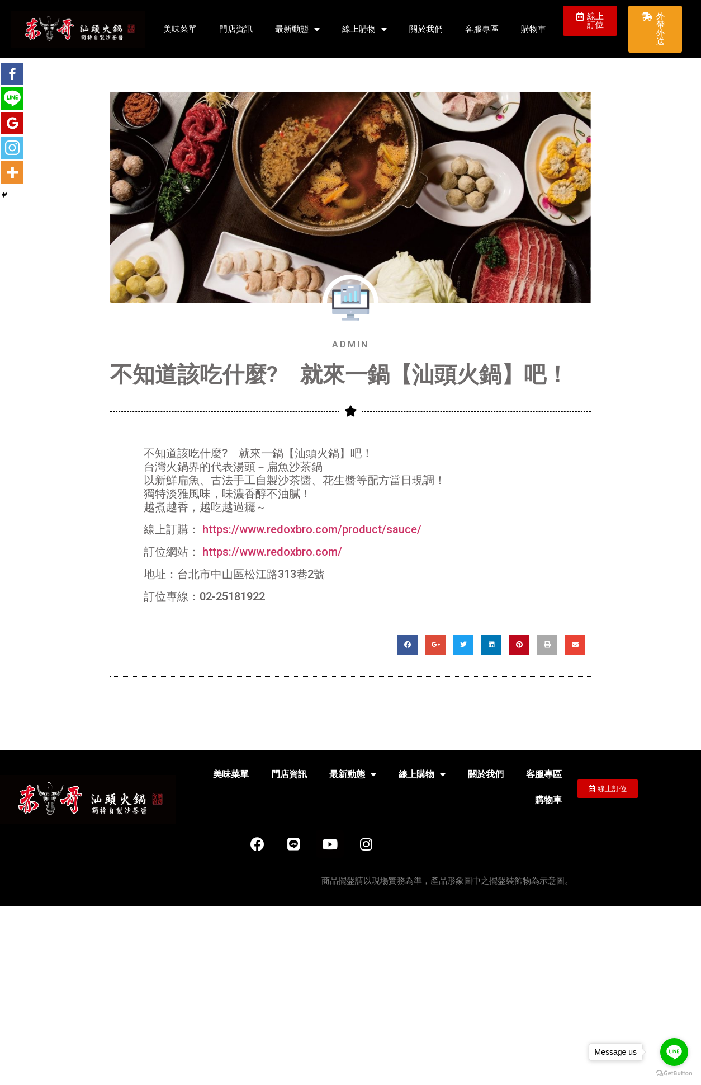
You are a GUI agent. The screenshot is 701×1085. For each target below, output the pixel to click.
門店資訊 (236, 29)
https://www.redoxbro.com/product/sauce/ (311, 529)
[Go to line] (674, 1052)
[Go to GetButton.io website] (674, 1073)
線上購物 (364, 29)
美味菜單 (180, 29)
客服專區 (482, 29)
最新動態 (297, 29)
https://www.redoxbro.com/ (272, 551)
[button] (590, 21)
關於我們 (426, 29)
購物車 (533, 29)
